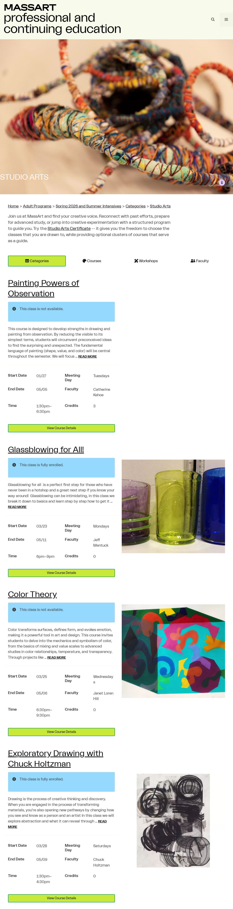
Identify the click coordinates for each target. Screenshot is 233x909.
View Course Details (61, 428)
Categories (37, 261)
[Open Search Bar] (212, 20)
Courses (92, 261)
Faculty (200, 261)
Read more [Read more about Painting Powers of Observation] (87, 356)
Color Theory (32, 594)
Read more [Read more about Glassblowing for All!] (17, 507)
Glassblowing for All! (46, 450)
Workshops (146, 261)
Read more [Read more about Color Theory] (56, 657)
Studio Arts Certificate (69, 229)
